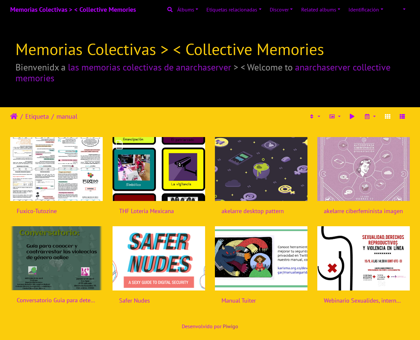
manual (66, 116)
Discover (279, 9)
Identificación (363, 9)
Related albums (318, 9)
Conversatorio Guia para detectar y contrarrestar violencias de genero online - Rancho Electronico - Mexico (56, 300)
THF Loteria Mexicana (146, 211)
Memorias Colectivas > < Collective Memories (73, 9)
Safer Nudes (134, 300)
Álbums (185, 9)
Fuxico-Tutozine (37, 211)
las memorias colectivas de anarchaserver (149, 67)
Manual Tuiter (238, 300)
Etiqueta (37, 116)
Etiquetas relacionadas (231, 9)
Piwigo (230, 326)
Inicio (14, 116)
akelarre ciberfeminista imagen (363, 211)
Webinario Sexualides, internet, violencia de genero (363, 300)
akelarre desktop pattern (252, 211)
